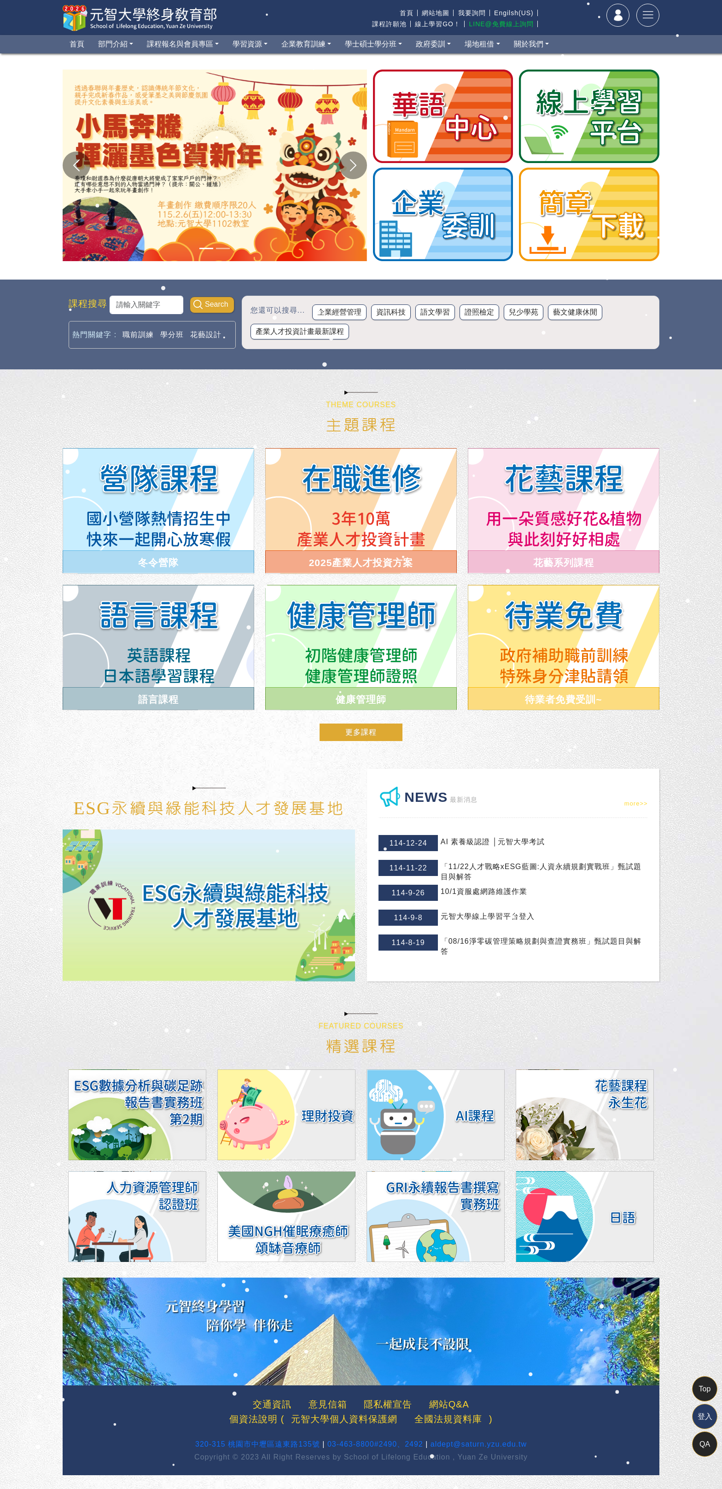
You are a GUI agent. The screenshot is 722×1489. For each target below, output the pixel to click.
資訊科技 (391, 312)
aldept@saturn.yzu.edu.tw (479, 1444)
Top (705, 1389)
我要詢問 (472, 13)
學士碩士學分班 (370, 44)
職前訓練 (138, 335)
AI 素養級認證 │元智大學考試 (493, 842)
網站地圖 (435, 13)
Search (216, 304)
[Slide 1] (206, 248)
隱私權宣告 (388, 1404)
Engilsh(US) (514, 13)
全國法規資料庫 (448, 1419)
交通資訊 (272, 1404)
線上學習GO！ (437, 24)
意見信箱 (328, 1404)
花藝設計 (205, 335)
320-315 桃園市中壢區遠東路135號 (257, 1444)
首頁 (406, 13)
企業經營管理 (339, 312)
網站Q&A (449, 1404)
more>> (636, 803)
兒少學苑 (523, 312)
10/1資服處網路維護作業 (484, 891)
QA (704, 1444)
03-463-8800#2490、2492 (375, 1444)
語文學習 (435, 312)
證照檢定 (479, 312)
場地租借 (479, 44)
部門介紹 (113, 44)
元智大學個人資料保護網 (344, 1419)
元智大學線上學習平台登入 (488, 916)
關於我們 (528, 44)
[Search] (146, 305)
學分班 (172, 335)
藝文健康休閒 (575, 312)
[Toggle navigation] (647, 15)
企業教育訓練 (303, 44)
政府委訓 (430, 44)
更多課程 (361, 732)
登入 (705, 1416)
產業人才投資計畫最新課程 (300, 331)
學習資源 (247, 44)
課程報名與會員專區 (180, 44)
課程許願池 (389, 24)
